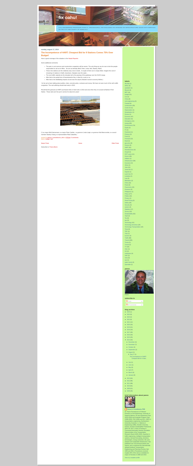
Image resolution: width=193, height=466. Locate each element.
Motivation (128, 180)
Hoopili (127, 152)
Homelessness (129, 149)
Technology (128, 222)
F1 (125, 130)
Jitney (126, 165)
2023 (128, 317)
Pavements (128, 187)
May (129, 367)
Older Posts (115, 143)
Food (126, 136)
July (129, 362)
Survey (127, 211)
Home (80, 143)
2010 (128, 386)
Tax (126, 218)
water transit (128, 262)
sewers (127, 207)
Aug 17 (132, 354)
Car (126, 96)
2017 (128, 332)
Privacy (127, 198)
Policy (126, 194)
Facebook (128, 132)
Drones (127, 114)
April (130, 370)
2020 (128, 324)
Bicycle (127, 90)
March (130, 372)
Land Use (128, 174)
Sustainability (129, 213)
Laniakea (127, 176)
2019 (128, 327)
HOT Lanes (128, 154)
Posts (128, 301)
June (130, 365)
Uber (126, 249)
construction (128, 105)
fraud (126, 141)
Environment (128, 125)
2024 (128, 314)
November (131, 344)
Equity (127, 127)
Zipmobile (128, 264)
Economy (127, 116)
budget (48, 139)
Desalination (128, 112)
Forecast (127, 138)
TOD (126, 233)
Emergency (128, 121)
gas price (127, 143)
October (131, 347)
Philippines (128, 191)
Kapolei (127, 172)
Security (127, 205)
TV (126, 246)
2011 (128, 383)
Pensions (127, 189)
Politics (127, 196)
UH (126, 251)
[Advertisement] (140, 62)
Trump (127, 242)
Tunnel (127, 244)
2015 (128, 337)
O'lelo (126, 183)
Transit (127, 240)
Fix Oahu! (68, 17)
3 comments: (75, 137)
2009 (128, 388)
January (131, 375)
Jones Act (128, 169)
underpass (128, 253)
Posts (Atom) (53, 147)
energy (127, 123)
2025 (128, 312)
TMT (126, 231)
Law (126, 178)
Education (128, 119)
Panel (126, 185)
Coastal (127, 103)
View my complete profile (132, 457)
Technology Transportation (132, 227)
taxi (126, 220)
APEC (126, 85)
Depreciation (128, 110)
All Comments (131, 305)
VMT (126, 255)
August (130, 352)
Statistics (127, 209)
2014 (128, 340)
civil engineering (129, 101)
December (131, 342)
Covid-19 (127, 107)
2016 (128, 334)
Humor (127, 156)
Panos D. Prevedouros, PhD (136, 409)
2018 (128, 329)
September (131, 349)
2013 (128, 378)
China (126, 99)
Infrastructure (129, 160)
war (126, 260)
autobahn (127, 88)
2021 (128, 322)
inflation (127, 158)
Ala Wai (127, 83)
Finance (127, 134)
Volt (126, 258)
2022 (128, 319)
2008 (128, 391)
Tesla (126, 229)
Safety (127, 202)
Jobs (126, 167)
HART (51, 139)
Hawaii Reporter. (73, 58)
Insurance (128, 163)
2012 (128, 380)
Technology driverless (131, 224)
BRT (126, 92)
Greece (127, 145)
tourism (127, 235)
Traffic (126, 238)
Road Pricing (129, 200)
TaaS (126, 216)
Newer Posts (45, 143)
